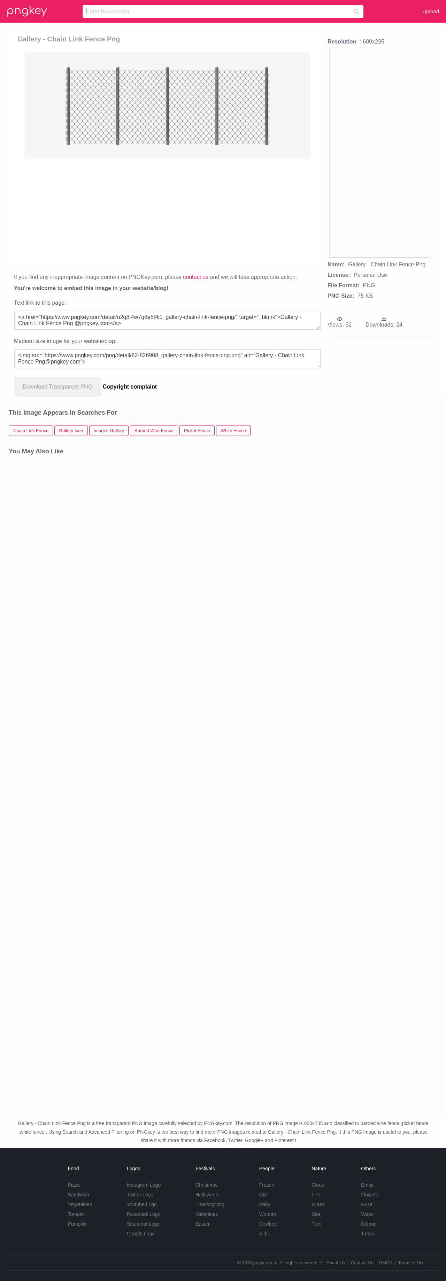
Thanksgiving (209, 1204)
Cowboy (268, 1224)
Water (367, 1214)
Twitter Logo (140, 1194)
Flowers (369, 1194)
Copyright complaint (130, 387)
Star (316, 1214)
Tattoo (367, 1233)
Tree (316, 1224)
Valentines (206, 1214)
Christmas (206, 1185)
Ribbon (368, 1224)
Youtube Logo (142, 1204)
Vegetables (80, 1204)
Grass (318, 1204)
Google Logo (141, 1233)
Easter (202, 1224)
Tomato (76, 1214)
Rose (366, 1204)
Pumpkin (77, 1224)
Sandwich (78, 1194)
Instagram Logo (144, 1185)
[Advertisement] (168, 211)
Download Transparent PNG (57, 387)
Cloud (318, 1185)
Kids (264, 1233)
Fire (316, 1194)
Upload (430, 11)
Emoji (367, 1185)
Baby (264, 1204)
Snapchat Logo (143, 1224)
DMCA (385, 1262)
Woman (267, 1214)
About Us (335, 1262)
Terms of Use (411, 1262)
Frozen (267, 1185)
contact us (195, 277)
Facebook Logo (144, 1214)
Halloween (206, 1194)
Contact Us (362, 1262)
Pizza (74, 1185)
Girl (263, 1194)
